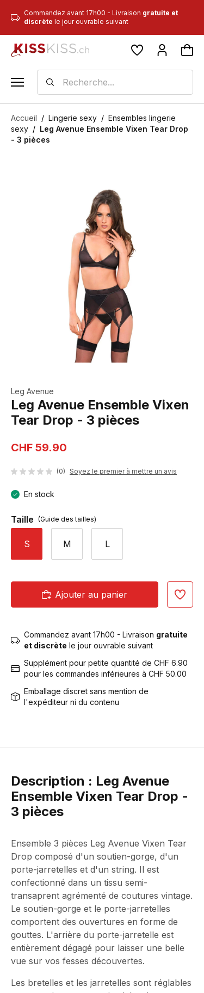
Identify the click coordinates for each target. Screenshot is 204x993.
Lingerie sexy (72, 117)
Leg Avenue (32, 391)
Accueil (24, 117)
